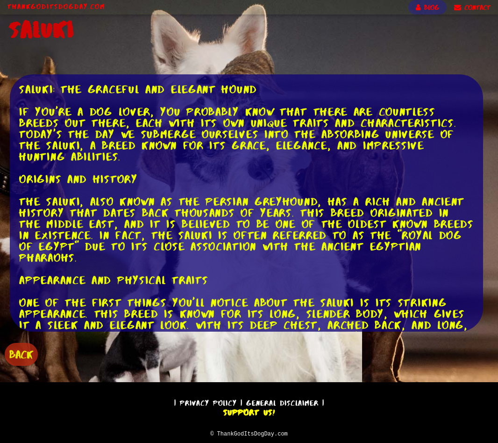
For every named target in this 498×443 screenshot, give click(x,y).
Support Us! (249, 411)
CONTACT (472, 7)
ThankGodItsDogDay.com (56, 6)
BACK (21, 353)
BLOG (427, 7)
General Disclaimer (282, 401)
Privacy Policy (208, 401)
